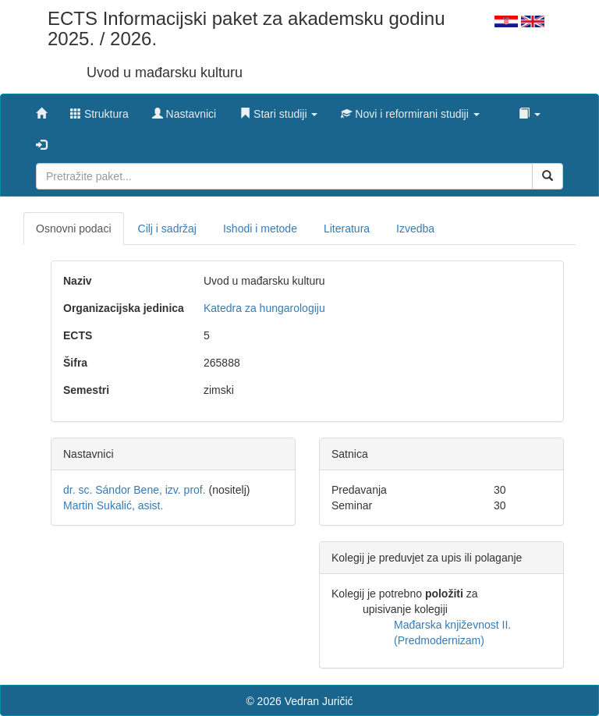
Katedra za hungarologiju (264, 308)
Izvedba (415, 228)
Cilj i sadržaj (167, 228)
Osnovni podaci (74, 228)
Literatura (347, 228)
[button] (278, 110)
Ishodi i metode (260, 228)
